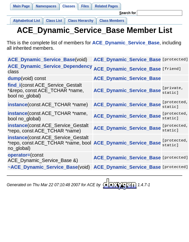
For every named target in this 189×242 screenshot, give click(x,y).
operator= (19, 156)
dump (14, 78)
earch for (127, 13)
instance (17, 105)
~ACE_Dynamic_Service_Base (43, 168)
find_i (14, 85)
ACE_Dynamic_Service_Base (125, 42)
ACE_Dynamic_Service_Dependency (50, 66)
